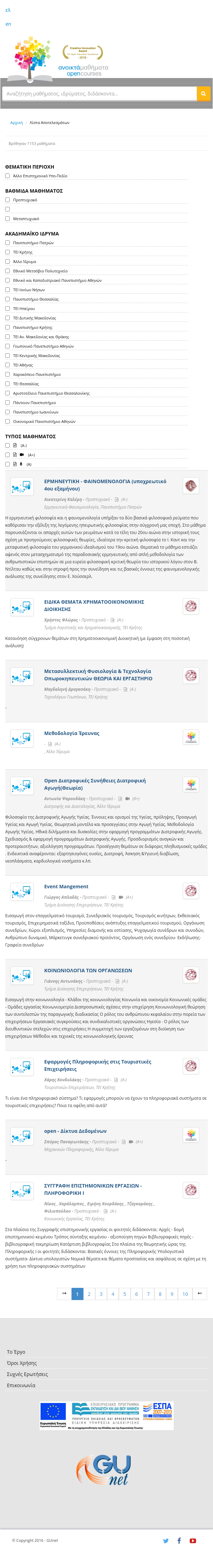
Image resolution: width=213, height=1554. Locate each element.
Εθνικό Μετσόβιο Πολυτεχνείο (40, 270)
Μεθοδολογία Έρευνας (71, 733)
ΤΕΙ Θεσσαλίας (26, 383)
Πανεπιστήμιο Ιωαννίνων (35, 412)
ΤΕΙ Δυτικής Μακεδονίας (34, 317)
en (8, 24)
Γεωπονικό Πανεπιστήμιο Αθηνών (43, 346)
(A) (22, 464)
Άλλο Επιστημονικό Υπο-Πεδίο (40, 175)
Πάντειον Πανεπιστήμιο (34, 402)
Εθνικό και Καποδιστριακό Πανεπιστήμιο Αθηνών (57, 280)
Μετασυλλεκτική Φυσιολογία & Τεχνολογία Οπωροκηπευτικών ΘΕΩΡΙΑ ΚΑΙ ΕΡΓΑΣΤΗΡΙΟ (98, 675)
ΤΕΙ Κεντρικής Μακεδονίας (36, 355)
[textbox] (99, 93)
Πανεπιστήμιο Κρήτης (32, 327)
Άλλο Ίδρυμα (24, 261)
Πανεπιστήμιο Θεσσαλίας (36, 299)
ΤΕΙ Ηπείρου (24, 308)
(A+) (24, 454)
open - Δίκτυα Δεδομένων (75, 1131)
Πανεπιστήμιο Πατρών (33, 242)
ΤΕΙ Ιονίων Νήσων (29, 289)
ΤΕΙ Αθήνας (23, 365)
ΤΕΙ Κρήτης (22, 252)
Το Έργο (16, 1351)
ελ (8, 10)
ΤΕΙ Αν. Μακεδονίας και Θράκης (41, 336)
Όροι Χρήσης (22, 1363)
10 (185, 1294)
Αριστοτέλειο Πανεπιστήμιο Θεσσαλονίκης (51, 393)
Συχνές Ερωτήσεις (27, 1374)
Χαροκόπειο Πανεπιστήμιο (37, 374)
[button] (204, 93)
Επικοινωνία (21, 1385)
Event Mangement (66, 886)
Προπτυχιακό (25, 199)
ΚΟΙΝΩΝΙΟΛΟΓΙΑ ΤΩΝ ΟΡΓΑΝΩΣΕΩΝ (88, 970)
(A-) (20, 445)
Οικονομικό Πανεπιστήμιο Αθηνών (44, 421)
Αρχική (16, 122)
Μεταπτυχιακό (26, 218)
